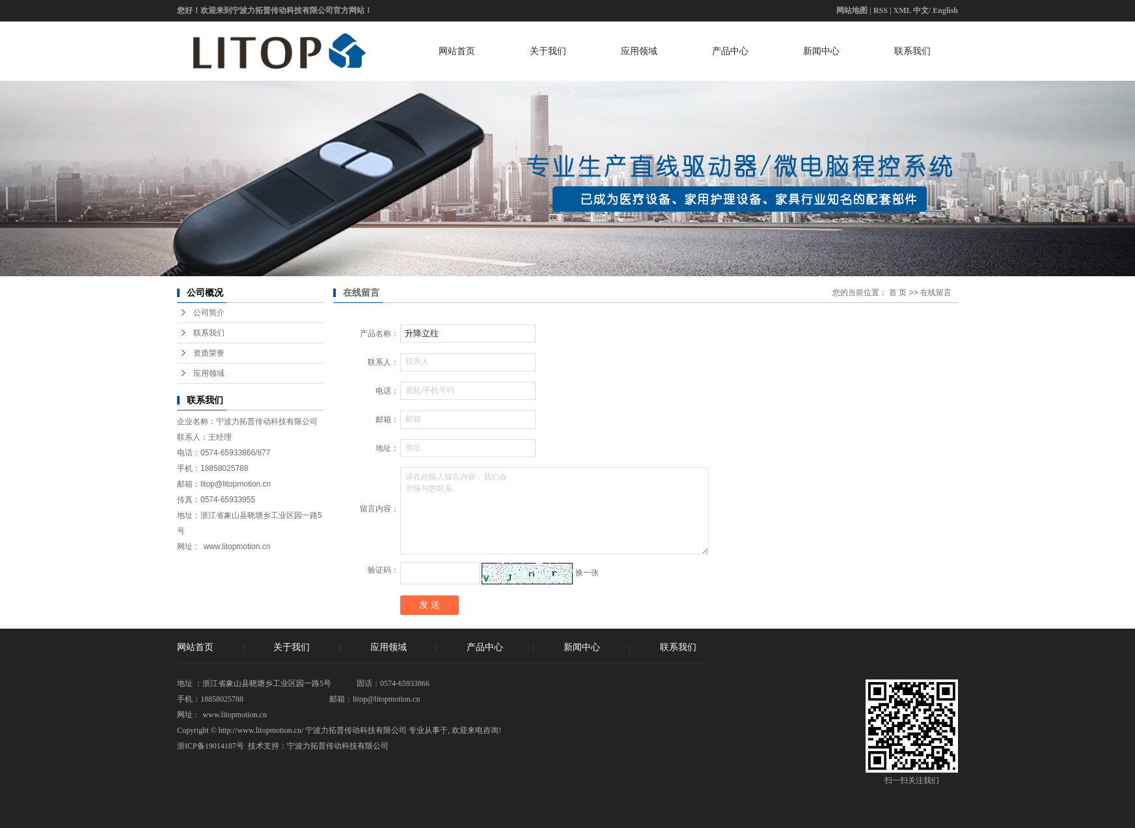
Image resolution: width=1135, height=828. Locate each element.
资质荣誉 (209, 353)
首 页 (898, 292)
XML (902, 10)
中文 (921, 10)
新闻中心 (821, 51)
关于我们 (548, 51)
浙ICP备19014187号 (210, 745)
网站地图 (852, 10)
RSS (880, 10)
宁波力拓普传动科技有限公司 (338, 745)
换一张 (587, 572)
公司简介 (209, 312)
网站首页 (457, 51)
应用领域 (639, 51)
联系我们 (912, 51)
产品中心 (730, 51)
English (945, 10)
